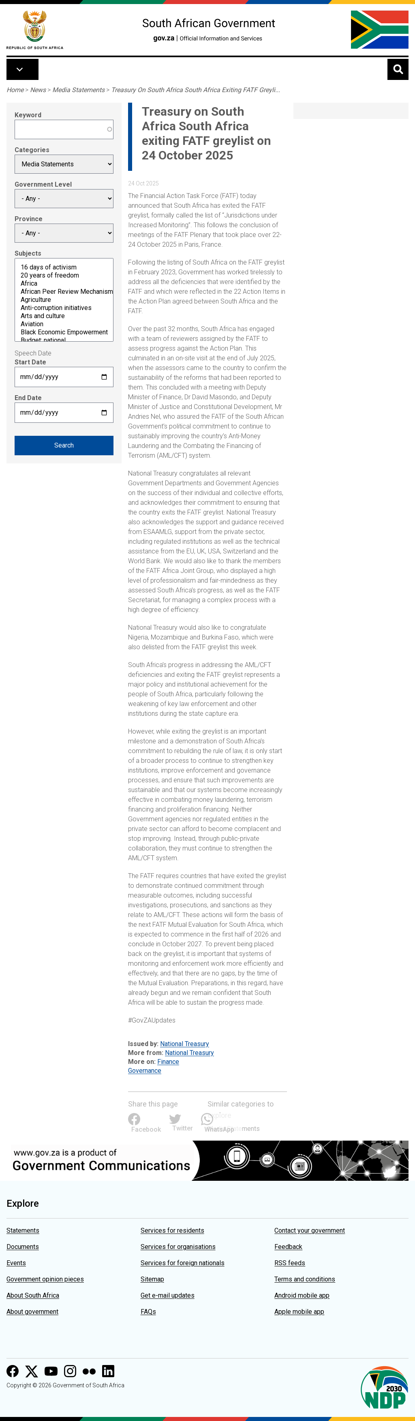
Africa (64, 284)
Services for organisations (178, 1247)
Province (29, 219)
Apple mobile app (299, 1312)
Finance (168, 1062)
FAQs (148, 1312)
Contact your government (309, 1230)
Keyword (28, 115)
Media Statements (78, 90)
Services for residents (172, 1230)
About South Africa (32, 1295)
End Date (28, 398)
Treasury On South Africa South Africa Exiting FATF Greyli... (195, 90)
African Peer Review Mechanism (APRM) (64, 292)
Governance (144, 1070)
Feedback (288, 1247)
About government (32, 1312)
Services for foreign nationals (183, 1263)
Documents (22, 1247)
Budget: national (64, 340)
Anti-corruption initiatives (64, 308)
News (38, 90)
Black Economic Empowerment (64, 332)
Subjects (28, 253)
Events (16, 1263)
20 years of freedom (64, 275)
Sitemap (152, 1279)
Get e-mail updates (168, 1295)
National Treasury (184, 1044)
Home (15, 90)
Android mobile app (301, 1295)
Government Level (43, 184)
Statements (22, 1230)
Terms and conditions (304, 1279)
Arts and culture (64, 316)
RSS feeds (289, 1263)
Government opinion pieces (45, 1279)
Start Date (30, 362)
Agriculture (64, 300)
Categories (32, 150)
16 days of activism (64, 267)
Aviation (64, 324)
